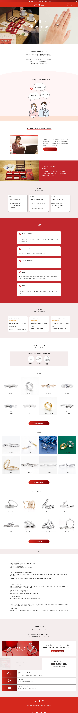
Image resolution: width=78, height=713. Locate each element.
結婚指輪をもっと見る (39, 482)
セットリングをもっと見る (39, 541)
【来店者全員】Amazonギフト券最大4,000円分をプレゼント (39, 1)
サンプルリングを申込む (50, 149)
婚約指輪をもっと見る (39, 423)
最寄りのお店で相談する (63, 651)
